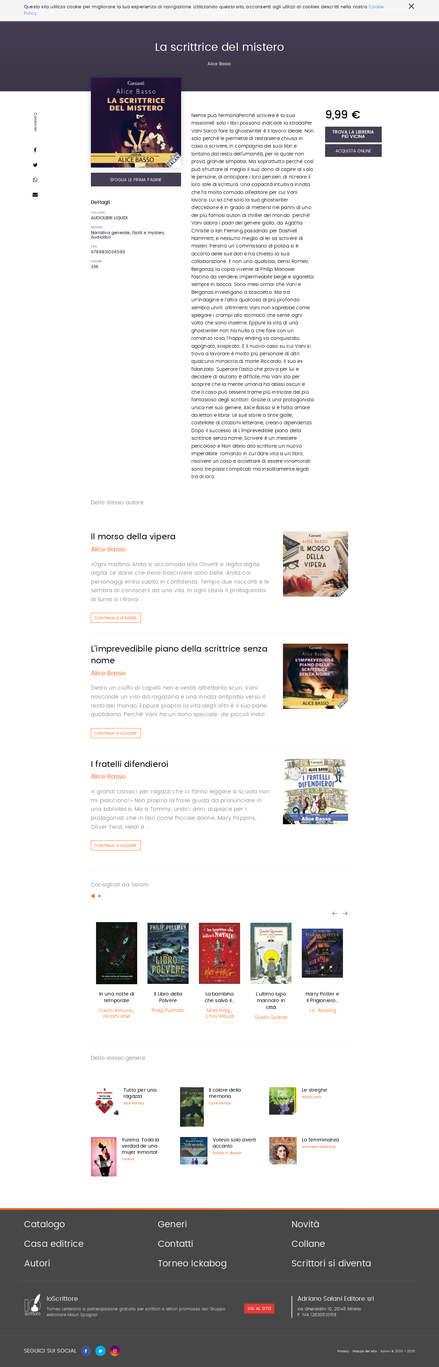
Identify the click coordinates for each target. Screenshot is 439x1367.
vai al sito (259, 1309)
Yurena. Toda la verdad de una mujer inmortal (140, 1146)
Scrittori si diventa (331, 1263)
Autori (37, 1263)
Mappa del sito (365, 1351)
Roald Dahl (311, 1097)
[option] (116, 972)
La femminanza (320, 1140)
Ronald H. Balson (227, 1153)
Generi (172, 1224)
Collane (308, 1244)
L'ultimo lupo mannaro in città (271, 1001)
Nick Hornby (133, 1103)
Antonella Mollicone (318, 1147)
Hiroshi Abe (116, 1016)
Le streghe (314, 1090)
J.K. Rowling (322, 1010)
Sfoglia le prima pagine (136, 180)
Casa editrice (54, 1244)
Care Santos (220, 1103)
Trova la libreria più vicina (353, 134)
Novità (305, 1224)
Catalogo (44, 1224)
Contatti (175, 1244)
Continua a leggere (116, 618)
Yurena (128, 1159)
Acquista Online (353, 151)
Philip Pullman (168, 1010)
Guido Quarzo (270, 1017)
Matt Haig (218, 1010)
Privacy (342, 1351)
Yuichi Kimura (115, 1010)
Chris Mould (219, 1016)
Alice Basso (219, 64)
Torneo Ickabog (192, 1263)
